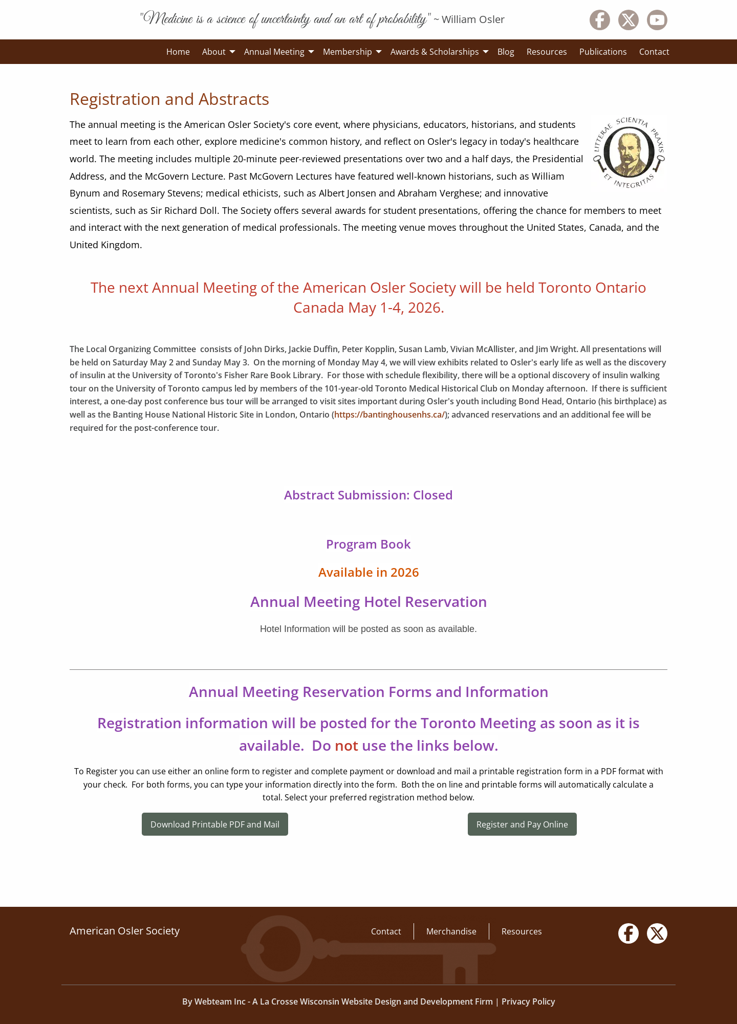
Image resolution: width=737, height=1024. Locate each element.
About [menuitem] (214, 51)
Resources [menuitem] (547, 51)
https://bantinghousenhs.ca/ (389, 414)
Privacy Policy (528, 1001)
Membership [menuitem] (347, 51)
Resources (522, 931)
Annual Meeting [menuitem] (274, 51)
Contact (386, 931)
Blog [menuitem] (505, 51)
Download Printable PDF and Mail (214, 824)
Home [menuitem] (178, 51)
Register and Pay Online (522, 824)
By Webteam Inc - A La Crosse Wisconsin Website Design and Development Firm (337, 1001)
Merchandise (451, 931)
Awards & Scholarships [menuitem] (435, 51)
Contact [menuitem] (654, 51)
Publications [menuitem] (603, 51)
